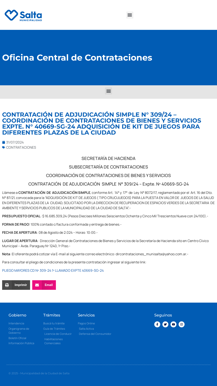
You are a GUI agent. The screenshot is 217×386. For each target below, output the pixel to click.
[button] (129, 15)
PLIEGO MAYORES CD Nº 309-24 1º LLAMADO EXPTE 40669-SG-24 (53, 270)
